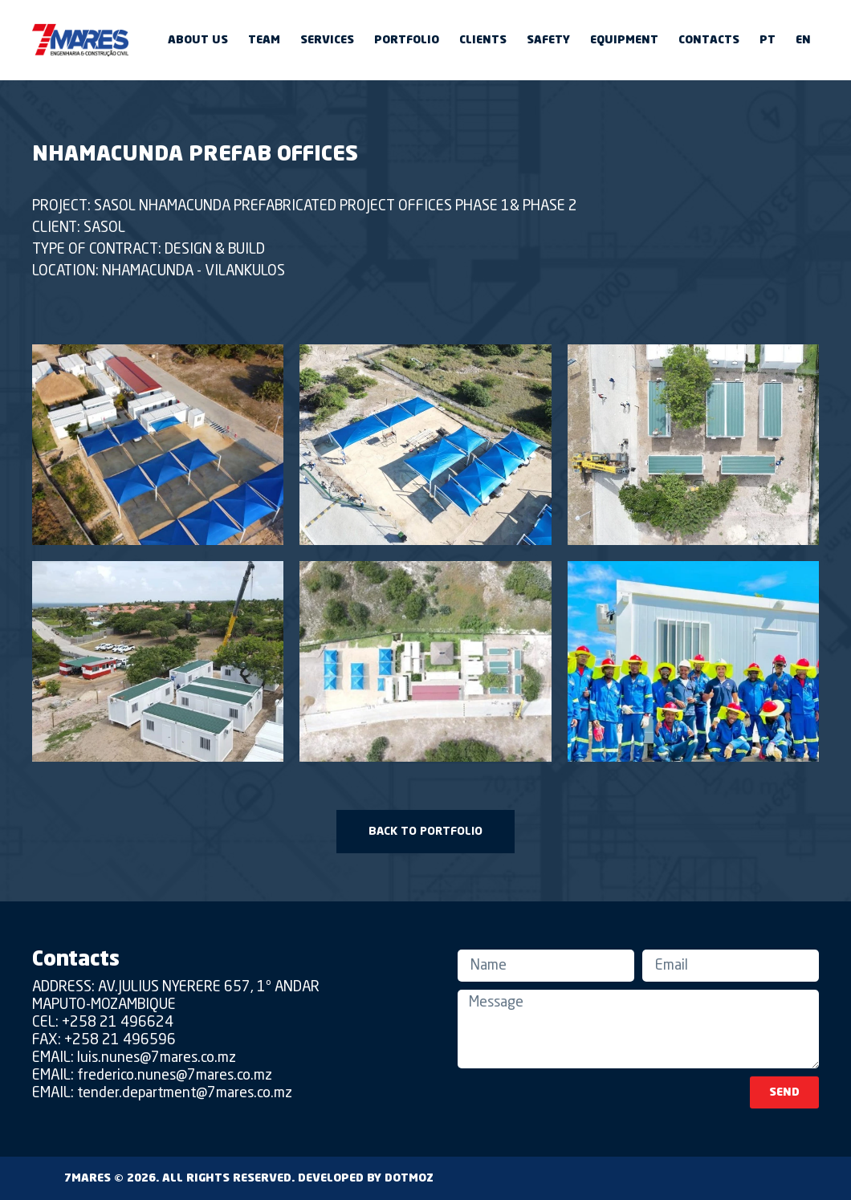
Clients (483, 40)
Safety (548, 40)
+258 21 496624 (117, 1022)
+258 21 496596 (120, 1040)
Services (327, 40)
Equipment (624, 40)
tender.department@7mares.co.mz (184, 1093)
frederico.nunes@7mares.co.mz (174, 1075)
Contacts (708, 40)
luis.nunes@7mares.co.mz (156, 1058)
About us (198, 40)
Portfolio (406, 40)
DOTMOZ (409, 1178)
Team (264, 40)
